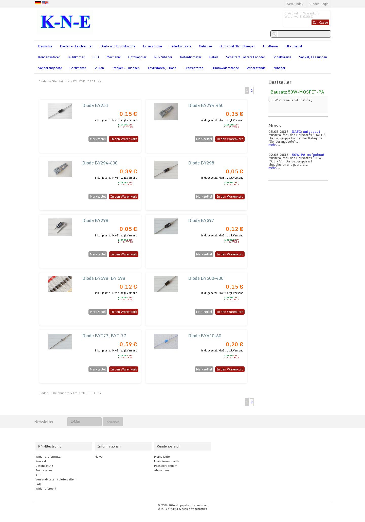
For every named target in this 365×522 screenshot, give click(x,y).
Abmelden (161, 470)
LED (95, 57)
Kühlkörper (76, 57)
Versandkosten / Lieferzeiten (55, 479)
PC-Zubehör (163, 57)
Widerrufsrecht (45, 488)
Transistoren (193, 68)
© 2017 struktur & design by (182, 509)
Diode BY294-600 (100, 162)
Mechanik (113, 57)
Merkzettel (98, 139)
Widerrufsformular (48, 456)
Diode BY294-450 (206, 105)
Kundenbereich (168, 446)
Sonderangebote (50, 68)
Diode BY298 (201, 162)
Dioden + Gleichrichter (76, 46)
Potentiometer (191, 57)
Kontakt (40, 461)
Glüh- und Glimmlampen (237, 46)
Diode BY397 (201, 220)
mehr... (273, 144)
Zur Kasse (320, 22)
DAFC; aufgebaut (306, 131)
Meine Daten (163, 456)
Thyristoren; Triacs (161, 68)
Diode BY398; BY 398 (103, 278)
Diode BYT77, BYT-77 (104, 335)
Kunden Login (318, 4)
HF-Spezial (293, 46)
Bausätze (45, 46)
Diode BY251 (95, 105)
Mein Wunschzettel (167, 461)
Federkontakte (180, 46)
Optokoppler (137, 57)
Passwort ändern (165, 465)
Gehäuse (205, 46)
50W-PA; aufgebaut (308, 154)
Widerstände (256, 68)
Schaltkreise (282, 57)
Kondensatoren (49, 57)
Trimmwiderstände (225, 68)
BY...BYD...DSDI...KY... (88, 81)
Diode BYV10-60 (204, 335)
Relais (213, 57)
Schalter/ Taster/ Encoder (245, 57)
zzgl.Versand (129, 120)
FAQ (38, 484)
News (98, 456)
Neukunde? (295, 4)
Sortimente (78, 68)
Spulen (99, 68)
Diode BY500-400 (206, 278)
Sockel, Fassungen (313, 57)
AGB (38, 475)
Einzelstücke (152, 46)
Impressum (43, 470)
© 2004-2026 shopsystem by (182, 505)
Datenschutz (44, 465)
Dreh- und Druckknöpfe (117, 46)
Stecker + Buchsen (126, 68)
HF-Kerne (270, 46)
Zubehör (279, 68)
